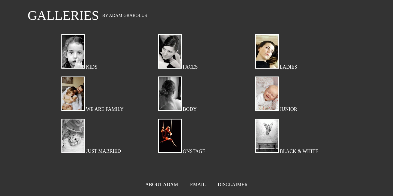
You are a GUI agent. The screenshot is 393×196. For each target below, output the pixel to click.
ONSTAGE (194, 151)
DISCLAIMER (233, 184)
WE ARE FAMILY (105, 109)
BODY (190, 109)
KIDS (91, 67)
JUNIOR (288, 109)
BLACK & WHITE (299, 151)
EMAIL (197, 184)
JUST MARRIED (103, 151)
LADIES (288, 67)
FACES (190, 67)
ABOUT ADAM (161, 184)
